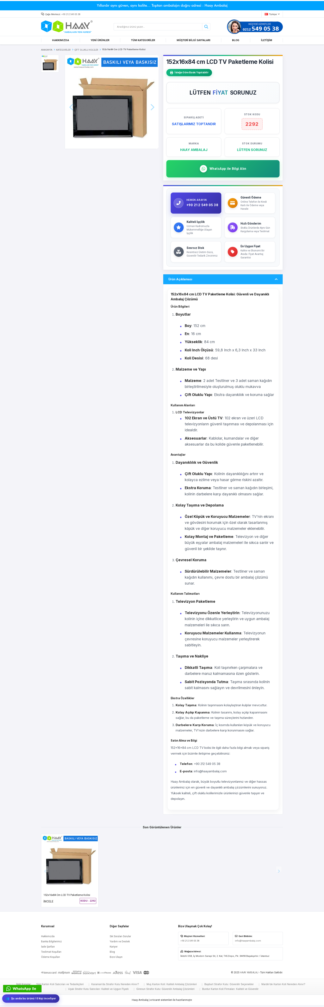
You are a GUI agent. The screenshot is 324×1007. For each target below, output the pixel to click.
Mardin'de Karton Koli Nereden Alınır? (283, 986)
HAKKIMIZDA (60, 40)
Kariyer (114, 948)
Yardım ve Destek (120, 943)
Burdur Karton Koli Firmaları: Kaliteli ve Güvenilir (230, 990)
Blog (112, 953)
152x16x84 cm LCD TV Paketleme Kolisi (66, 896)
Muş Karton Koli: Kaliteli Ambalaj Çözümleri (172, 986)
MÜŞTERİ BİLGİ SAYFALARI (193, 40)
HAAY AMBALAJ (249, 974)
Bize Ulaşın (116, 958)
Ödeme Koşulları (50, 958)
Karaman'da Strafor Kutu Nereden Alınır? (115, 986)
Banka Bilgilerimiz (51, 943)
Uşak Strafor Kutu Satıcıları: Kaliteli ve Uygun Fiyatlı (98, 990)
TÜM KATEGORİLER (143, 40)
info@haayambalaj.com (248, 942)
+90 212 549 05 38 (70, 14)
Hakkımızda (48, 938)
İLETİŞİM (266, 40)
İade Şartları (48, 948)
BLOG (235, 40)
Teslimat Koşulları (51, 953)
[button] (279, 871)
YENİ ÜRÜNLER (100, 40)
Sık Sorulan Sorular (120, 938)
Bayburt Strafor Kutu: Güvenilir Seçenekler (229, 986)
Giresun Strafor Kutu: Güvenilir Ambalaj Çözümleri (165, 990)
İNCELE (48, 903)
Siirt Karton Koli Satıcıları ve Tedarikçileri (60, 986)
